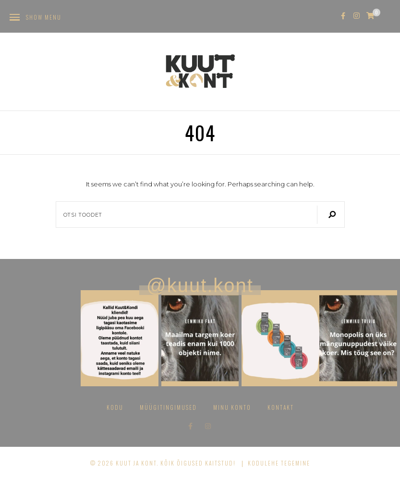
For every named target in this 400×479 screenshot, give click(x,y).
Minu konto (232, 407)
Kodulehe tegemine (279, 463)
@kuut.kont (200, 285)
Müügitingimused (168, 407)
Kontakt (280, 407)
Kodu (115, 407)
